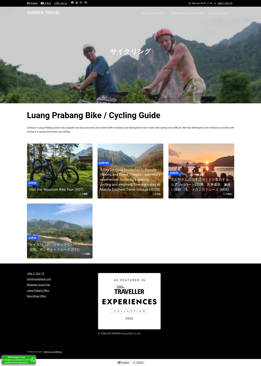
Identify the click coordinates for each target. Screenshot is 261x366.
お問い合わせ (60, 3)
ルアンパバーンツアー (153, 12)
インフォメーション (218, 12)
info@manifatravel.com (39, 279)
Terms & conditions (52, 352)
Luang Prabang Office (38, 290)
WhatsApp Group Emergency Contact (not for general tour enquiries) (18, 360)
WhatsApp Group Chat (38, 285)
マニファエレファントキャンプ (186, 12)
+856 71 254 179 (223, 3)
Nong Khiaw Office (36, 296)
